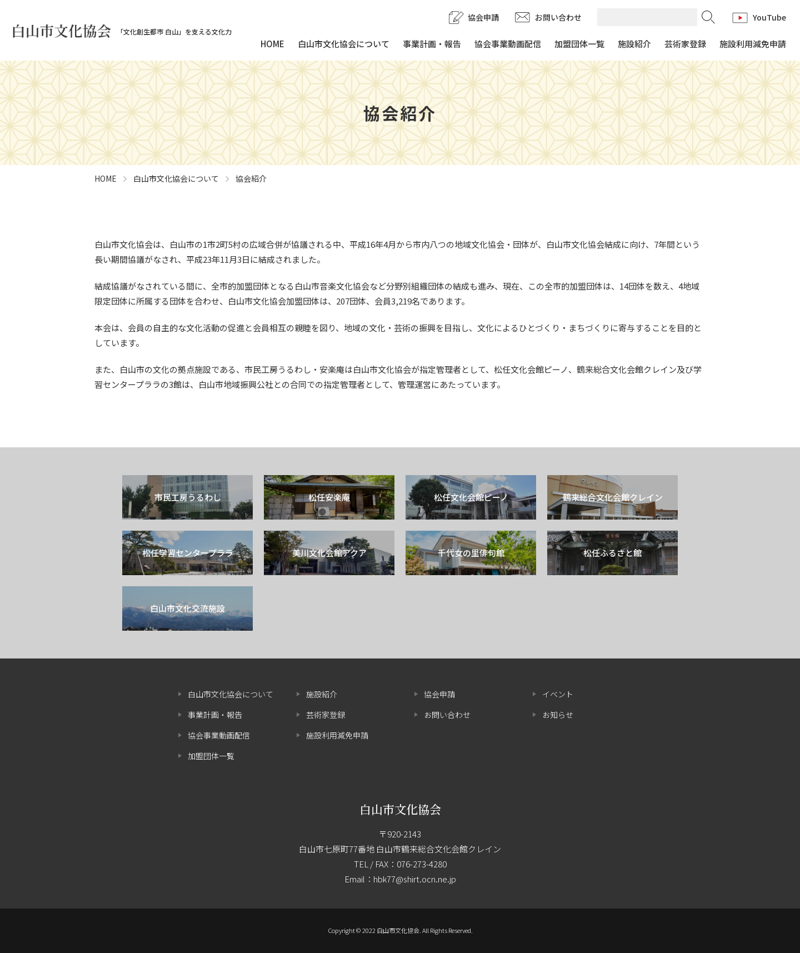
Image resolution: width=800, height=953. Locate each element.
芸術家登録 (685, 43)
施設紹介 (634, 43)
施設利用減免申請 (752, 43)
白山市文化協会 (400, 809)
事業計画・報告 (432, 43)
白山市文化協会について (343, 43)
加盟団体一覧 (579, 43)
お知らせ (557, 714)
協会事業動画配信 (507, 43)
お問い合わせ (558, 17)
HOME (272, 43)
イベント (557, 694)
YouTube (769, 17)
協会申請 (483, 17)
